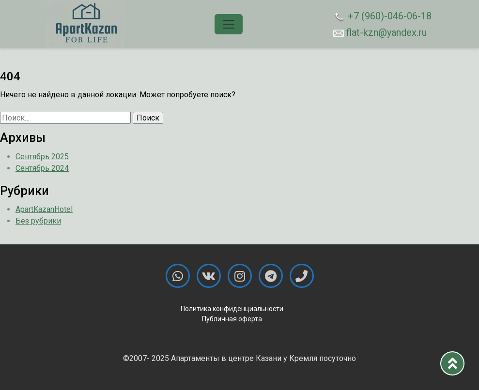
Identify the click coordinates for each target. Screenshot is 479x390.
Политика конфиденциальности (232, 309)
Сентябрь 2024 (42, 168)
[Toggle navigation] (229, 24)
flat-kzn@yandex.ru (380, 32)
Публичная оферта (232, 319)
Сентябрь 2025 (42, 156)
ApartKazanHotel (44, 209)
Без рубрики (38, 220)
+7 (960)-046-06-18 (382, 16)
